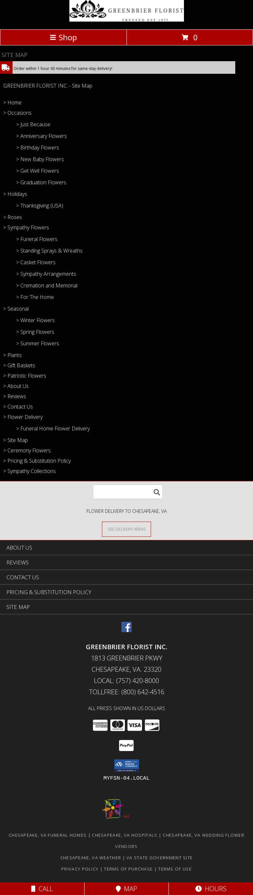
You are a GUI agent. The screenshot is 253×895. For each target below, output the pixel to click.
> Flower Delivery (23, 416)
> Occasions (17, 112)
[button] (126, 765)
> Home (12, 102)
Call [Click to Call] (42, 888)
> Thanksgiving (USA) (39, 205)
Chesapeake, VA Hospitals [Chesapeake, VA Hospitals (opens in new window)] (124, 835)
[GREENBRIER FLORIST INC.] (126, 20)
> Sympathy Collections (29, 471)
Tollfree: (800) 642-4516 (126, 692)
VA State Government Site (159, 858)
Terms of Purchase (128, 869)
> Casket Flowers (36, 262)
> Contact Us (18, 406)
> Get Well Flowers (37, 170)
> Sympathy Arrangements (46, 273)
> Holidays (15, 193)
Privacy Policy (79, 869)
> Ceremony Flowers (27, 450)
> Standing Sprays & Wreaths (49, 250)
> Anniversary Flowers (41, 136)
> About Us (16, 386)
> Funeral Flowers (36, 239)
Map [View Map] (126, 888)
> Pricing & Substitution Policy (37, 460)
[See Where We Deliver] (126, 529)
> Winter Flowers (35, 320)
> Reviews (14, 396)
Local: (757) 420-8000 (126, 680)
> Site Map (15, 440)
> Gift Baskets (19, 365)
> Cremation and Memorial (46, 285)
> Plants (12, 355)
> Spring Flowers (35, 331)
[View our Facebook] (126, 630)
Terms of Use (175, 869)
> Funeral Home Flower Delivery (53, 428)
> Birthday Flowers (37, 147)
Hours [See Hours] (211, 888)
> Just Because (33, 124)
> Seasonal (16, 308)
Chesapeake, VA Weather (90, 858)
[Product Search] (128, 492)
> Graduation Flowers (41, 182)
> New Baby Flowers (40, 159)
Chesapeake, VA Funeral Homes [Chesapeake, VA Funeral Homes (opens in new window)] (47, 835)
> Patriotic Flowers (24, 375)
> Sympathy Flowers (26, 227)
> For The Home (35, 297)
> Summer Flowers (37, 343)
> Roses (12, 217)
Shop (63, 37)
